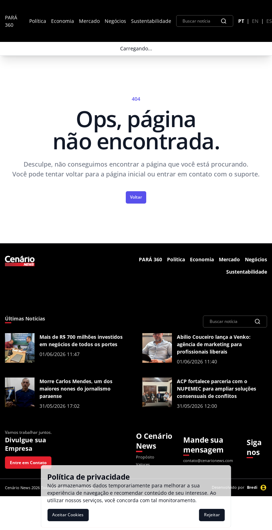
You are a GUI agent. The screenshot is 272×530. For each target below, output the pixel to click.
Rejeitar (212, 515)
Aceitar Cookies (68, 515)
